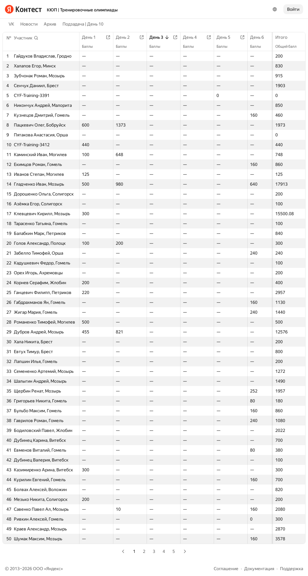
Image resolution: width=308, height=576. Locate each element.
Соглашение (226, 568)
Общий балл (289, 46)
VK (11, 24)
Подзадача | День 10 (83, 24)
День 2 (126, 37)
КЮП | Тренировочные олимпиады (82, 9)
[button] (26, 37)
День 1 (92, 37)
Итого (284, 37)
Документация (259, 568)
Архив (50, 24)
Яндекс (53, 568)
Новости (29, 24)
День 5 (227, 37)
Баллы (90, 46)
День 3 (159, 37)
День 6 (260, 37)
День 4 (193, 37)
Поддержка (291, 568)
